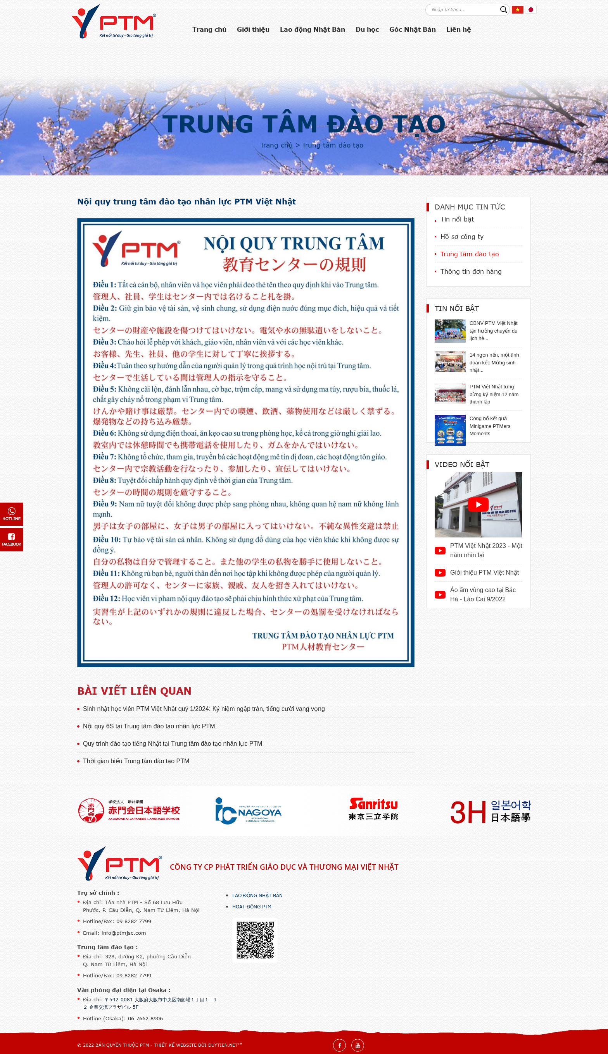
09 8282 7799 (133, 921)
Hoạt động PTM (251, 906)
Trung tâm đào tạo (304, 123)
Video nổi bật (462, 464)
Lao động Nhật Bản (257, 895)
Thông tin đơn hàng (471, 271)
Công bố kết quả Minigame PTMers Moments (490, 425)
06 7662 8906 (145, 1018)
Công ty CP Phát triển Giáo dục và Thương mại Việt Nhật (284, 867)
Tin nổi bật (457, 219)
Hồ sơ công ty (462, 236)
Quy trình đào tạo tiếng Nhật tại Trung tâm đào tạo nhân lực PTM (172, 743)
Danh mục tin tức (470, 207)
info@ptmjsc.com (124, 933)
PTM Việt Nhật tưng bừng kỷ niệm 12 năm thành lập (494, 394)
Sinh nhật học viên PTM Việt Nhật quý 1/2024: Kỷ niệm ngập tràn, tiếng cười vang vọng (204, 709)
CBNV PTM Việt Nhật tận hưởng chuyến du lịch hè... (494, 330)
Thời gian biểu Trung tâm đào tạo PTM (136, 761)
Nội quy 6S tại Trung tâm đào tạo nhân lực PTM (149, 726)
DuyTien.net (223, 1044)
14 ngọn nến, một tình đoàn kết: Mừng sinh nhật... (494, 362)
